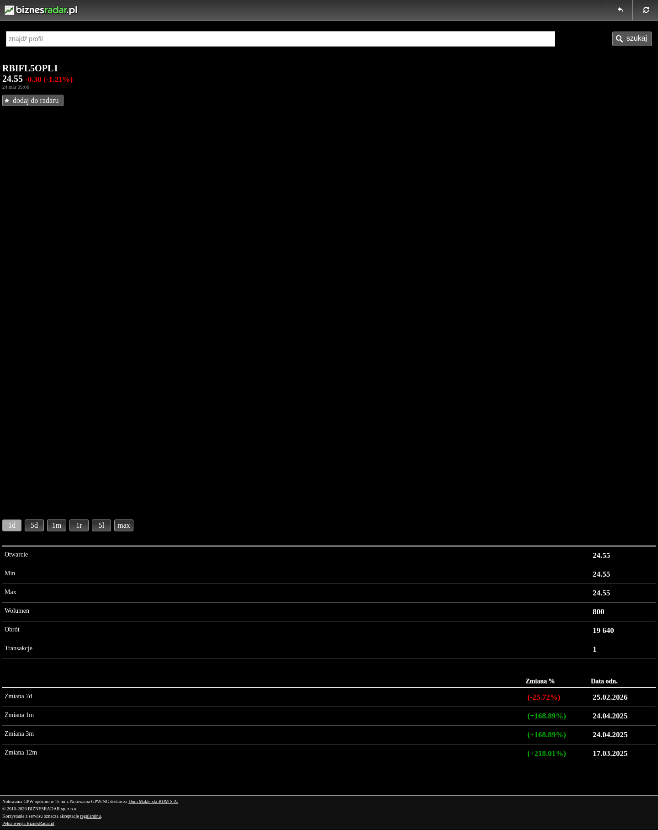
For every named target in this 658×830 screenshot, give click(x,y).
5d (34, 525)
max (123, 525)
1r (79, 525)
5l (101, 525)
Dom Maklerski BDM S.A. (153, 801)
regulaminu (90, 816)
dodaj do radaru (35, 100)
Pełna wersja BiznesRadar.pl (28, 823)
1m (56, 525)
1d (12, 525)
